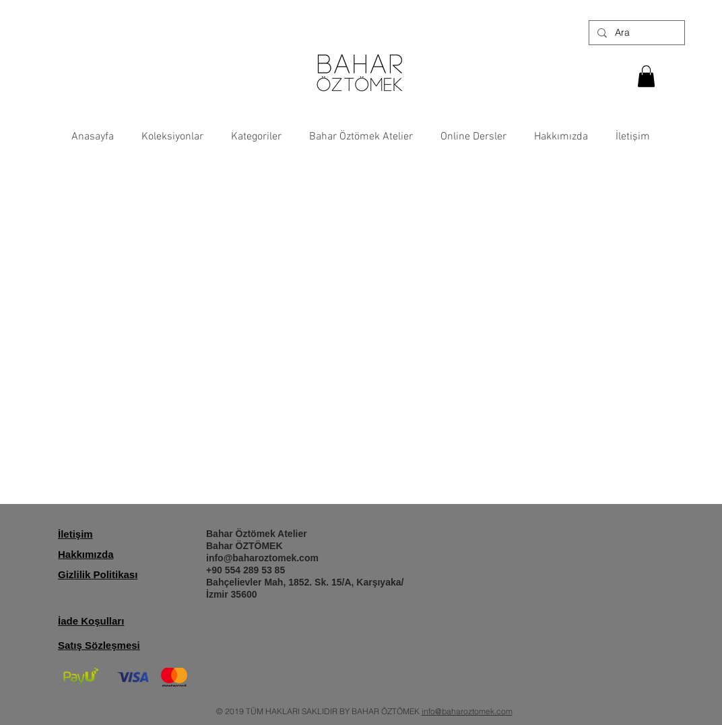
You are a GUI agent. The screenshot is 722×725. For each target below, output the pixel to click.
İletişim (75, 534)
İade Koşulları (91, 621)
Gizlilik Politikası (97, 574)
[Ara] (635, 33)
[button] (646, 76)
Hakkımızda (86, 554)
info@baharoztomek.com (262, 558)
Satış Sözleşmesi (99, 645)
